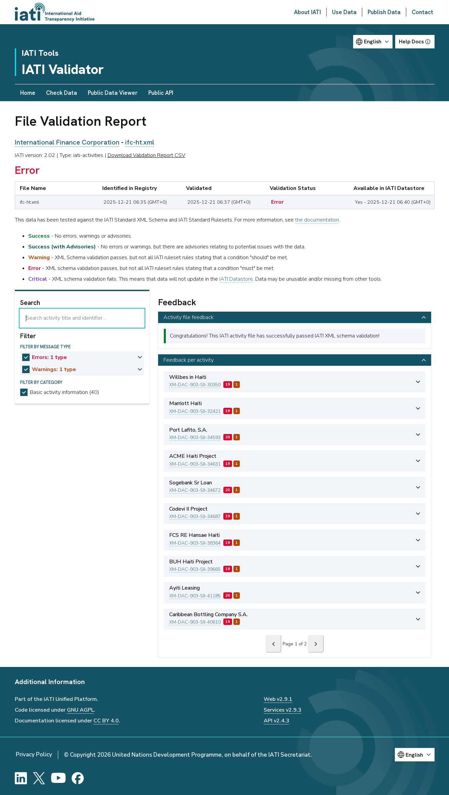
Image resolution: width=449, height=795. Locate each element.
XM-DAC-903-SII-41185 (195, 596)
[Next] (316, 643)
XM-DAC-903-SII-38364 (195, 543)
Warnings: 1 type (54, 369)
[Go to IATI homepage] (55, 12)
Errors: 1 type (49, 357)
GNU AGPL (80, 710)
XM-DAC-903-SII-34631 (195, 464)
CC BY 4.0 (106, 720)
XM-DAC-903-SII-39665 (195, 569)
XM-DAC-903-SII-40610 (195, 622)
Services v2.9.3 (282, 710)
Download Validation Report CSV (146, 155)
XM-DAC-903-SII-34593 (195, 437)
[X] (39, 778)
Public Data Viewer (113, 92)
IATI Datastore (236, 279)
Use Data (344, 12)
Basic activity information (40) (64, 392)
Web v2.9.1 (278, 699)
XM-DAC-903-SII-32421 (195, 411)
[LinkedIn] (21, 778)
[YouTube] (58, 778)
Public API (160, 92)
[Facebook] (78, 778)
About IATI (307, 12)
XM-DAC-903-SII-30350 (195, 385)
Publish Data (384, 12)
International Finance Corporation (67, 142)
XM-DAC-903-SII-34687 (195, 516)
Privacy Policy (34, 754)
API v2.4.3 (276, 720)
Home (27, 92)
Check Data (61, 92)
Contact (422, 12)
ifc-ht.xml (139, 142)
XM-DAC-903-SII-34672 (195, 490)
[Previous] (273, 643)
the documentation (317, 220)
